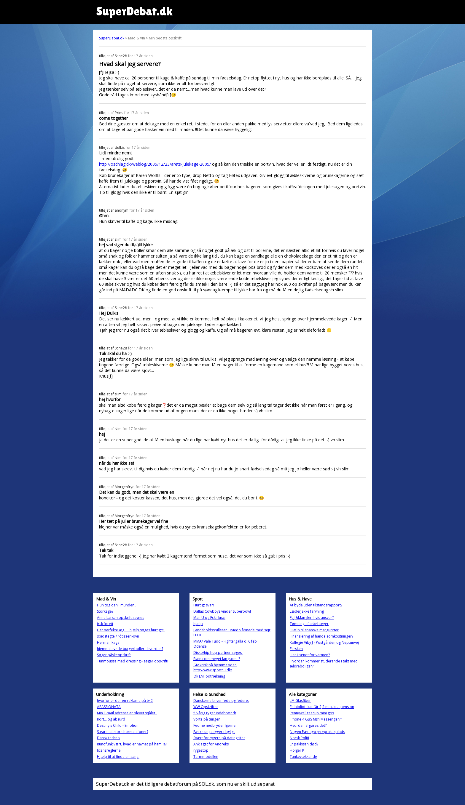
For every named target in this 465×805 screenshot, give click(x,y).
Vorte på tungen (206, 719)
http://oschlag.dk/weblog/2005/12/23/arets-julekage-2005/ (155, 164)
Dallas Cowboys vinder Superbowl (222, 611)
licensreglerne (109, 750)
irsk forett (105, 623)
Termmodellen (205, 756)
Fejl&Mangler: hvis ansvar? (312, 617)
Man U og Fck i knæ (209, 617)
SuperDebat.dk (111, 38)
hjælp (198, 623)
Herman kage (108, 642)
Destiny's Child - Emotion (117, 725)
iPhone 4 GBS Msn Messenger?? (316, 719)
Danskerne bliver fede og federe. (221, 700)
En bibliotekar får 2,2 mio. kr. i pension (322, 706)
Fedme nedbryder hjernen (215, 725)
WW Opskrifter (205, 706)
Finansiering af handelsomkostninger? (321, 636)
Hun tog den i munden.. (116, 605)
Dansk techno (108, 737)
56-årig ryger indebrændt (214, 712)
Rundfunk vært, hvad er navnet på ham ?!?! (132, 744)
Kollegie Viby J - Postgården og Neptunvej (324, 642)
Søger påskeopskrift (114, 654)
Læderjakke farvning (307, 611)
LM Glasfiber (300, 700)
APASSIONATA (109, 706)
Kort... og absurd (111, 719)
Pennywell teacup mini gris (312, 712)
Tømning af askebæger (309, 623)
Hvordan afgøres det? (308, 725)
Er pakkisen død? (304, 744)
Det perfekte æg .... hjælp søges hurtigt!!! (131, 629)
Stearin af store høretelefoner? (122, 731)
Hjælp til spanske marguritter (314, 629)
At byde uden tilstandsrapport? (316, 605)
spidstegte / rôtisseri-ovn (118, 636)
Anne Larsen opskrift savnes (120, 617)
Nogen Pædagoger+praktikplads (317, 731)
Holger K (297, 750)
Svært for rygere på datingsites (219, 737)
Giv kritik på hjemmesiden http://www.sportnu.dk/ (215, 667)
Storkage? (105, 611)
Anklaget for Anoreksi (211, 744)
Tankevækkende (303, 756)
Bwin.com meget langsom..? (216, 658)
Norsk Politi (299, 737)
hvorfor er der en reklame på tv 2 (125, 700)
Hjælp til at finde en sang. (118, 756)
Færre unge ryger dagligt (214, 731)
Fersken (296, 648)
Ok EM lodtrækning (209, 676)
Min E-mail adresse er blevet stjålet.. (127, 712)
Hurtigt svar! (203, 605)
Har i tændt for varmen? (310, 654)
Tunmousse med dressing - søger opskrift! (132, 661)
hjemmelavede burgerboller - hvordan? (130, 648)
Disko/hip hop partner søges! (218, 652)
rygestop (200, 750)
